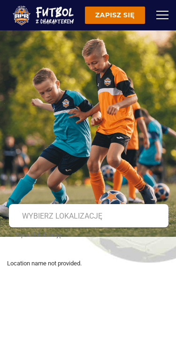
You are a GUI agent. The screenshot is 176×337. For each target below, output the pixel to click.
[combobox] (87, 216)
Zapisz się (115, 15)
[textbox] (87, 216)
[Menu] (162, 15)
